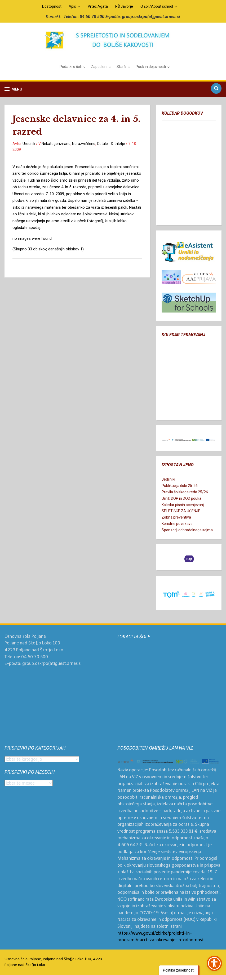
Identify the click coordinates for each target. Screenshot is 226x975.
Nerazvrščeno (83, 144)
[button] (13, 89)
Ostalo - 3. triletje (111, 144)
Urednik (29, 144)
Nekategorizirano (56, 144)
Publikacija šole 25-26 (180, 486)
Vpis (72, 6)
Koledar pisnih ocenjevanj (183, 505)
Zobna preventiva (176, 517)
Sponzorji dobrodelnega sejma (187, 530)
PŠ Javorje (124, 6)
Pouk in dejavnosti (151, 67)
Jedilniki (168, 479)
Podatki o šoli (71, 67)
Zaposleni (99, 67)
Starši (121, 67)
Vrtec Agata (98, 6)
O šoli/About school (156, 6)
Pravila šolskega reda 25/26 (185, 492)
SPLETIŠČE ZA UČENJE (181, 511)
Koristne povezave (177, 523)
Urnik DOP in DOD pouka (181, 498)
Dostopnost (51, 6)
